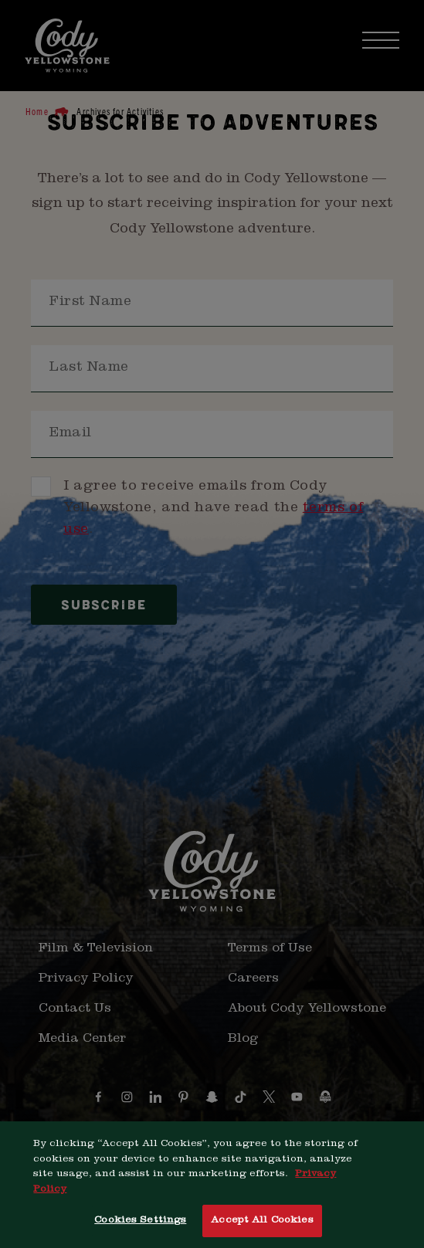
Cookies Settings (140, 1224)
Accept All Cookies (262, 1224)
